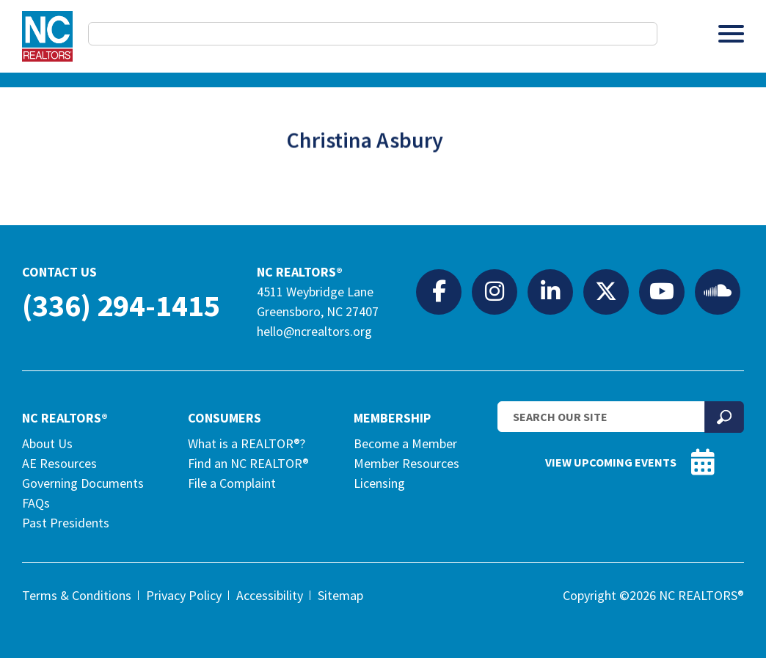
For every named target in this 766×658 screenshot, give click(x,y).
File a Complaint (232, 483)
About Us (47, 443)
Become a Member (405, 443)
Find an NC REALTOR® (248, 463)
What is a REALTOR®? (246, 443)
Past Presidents (65, 522)
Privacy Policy (184, 595)
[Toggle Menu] (731, 33)
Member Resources (406, 463)
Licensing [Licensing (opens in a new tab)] (379, 483)
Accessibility (269, 595)
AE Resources (59, 463)
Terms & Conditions (76, 595)
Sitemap (340, 595)
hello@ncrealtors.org (314, 331)
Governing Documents (83, 483)
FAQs (36, 502)
